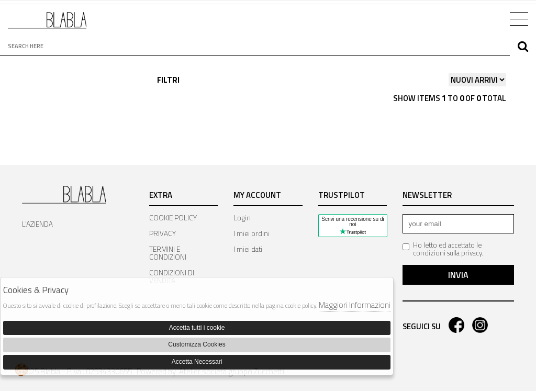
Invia (458, 275)
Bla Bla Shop (47, 24)
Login (242, 218)
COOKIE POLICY (173, 218)
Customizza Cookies (196, 344)
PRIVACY (162, 233)
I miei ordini (251, 233)
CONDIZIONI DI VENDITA (171, 276)
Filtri (168, 80)
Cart (487, 18)
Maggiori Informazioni (354, 305)
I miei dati (247, 249)
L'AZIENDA (37, 224)
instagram (480, 325)
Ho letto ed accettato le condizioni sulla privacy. (443, 249)
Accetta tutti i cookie (197, 327)
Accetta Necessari (197, 361)
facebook (456, 325)
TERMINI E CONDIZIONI (167, 253)
